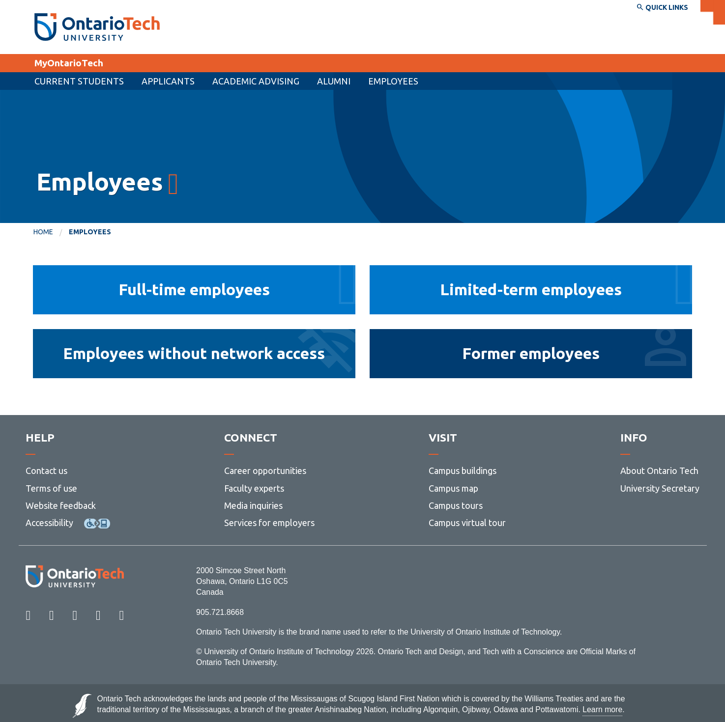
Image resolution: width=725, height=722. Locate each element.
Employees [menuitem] (90, 232)
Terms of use (51, 488)
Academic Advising (255, 81)
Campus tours (456, 505)
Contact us (46, 470)
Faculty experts (254, 488)
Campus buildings (462, 470)
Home (43, 232)
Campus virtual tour (467, 523)
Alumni (333, 81)
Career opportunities (265, 470)
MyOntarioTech (68, 62)
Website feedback (61, 505)
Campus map (453, 488)
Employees (393, 81)
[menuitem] (168, 81)
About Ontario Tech (659, 470)
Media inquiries (253, 505)
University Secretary (659, 488)
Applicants (168, 81)
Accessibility (49, 523)
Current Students (79, 81)
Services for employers (269, 523)
